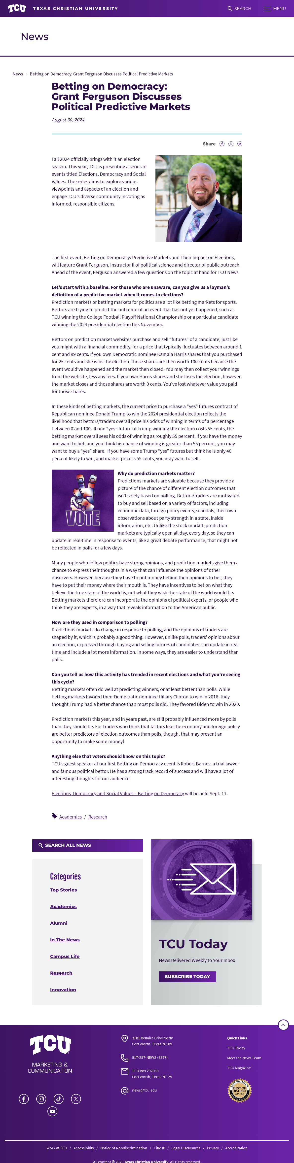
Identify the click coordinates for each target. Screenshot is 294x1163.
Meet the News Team (244, 1057)
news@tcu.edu (144, 1090)
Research (97, 817)
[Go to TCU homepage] (63, 8)
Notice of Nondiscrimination (123, 1147)
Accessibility (84, 1147)
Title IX (159, 1147)
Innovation (63, 989)
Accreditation (236, 1147)
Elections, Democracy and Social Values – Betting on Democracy (118, 793)
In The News (65, 940)
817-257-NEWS (144, 1057)
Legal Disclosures (185, 1147)
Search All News (64, 845)
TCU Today (236, 1047)
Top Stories (63, 890)
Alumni (59, 923)
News (34, 36)
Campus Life (65, 956)
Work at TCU (56, 1147)
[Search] (239, 8)
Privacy (213, 1147)
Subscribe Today (187, 976)
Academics (70, 817)
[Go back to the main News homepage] (50, 1054)
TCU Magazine (239, 1067)
